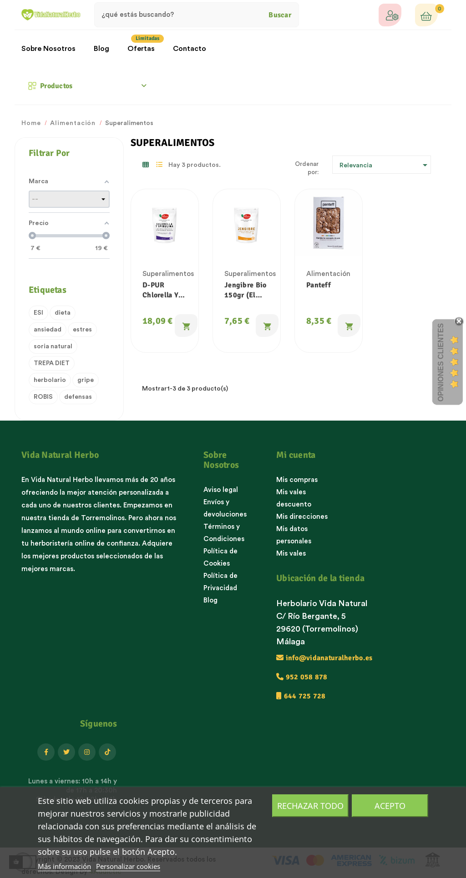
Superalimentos (168, 274)
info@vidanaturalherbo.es (324, 657)
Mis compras (297, 480)
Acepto (390, 805)
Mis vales (291, 553)
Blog (210, 600)
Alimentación (328, 274)
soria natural (53, 346)
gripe (85, 380)
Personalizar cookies (128, 866)
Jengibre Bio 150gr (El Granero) (245, 290)
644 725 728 (301, 696)
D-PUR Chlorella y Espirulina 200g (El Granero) (160, 290)
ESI (38, 313)
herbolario (50, 380)
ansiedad (47, 329)
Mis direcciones (302, 516)
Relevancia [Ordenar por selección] (385, 165)
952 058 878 (302, 677)
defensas (78, 397)
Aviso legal (220, 490)
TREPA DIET (52, 363)
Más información (64, 866)
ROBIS (43, 397)
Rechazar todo (310, 805)
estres (82, 329)
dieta (63, 313)
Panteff (318, 285)
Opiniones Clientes (441, 362)
